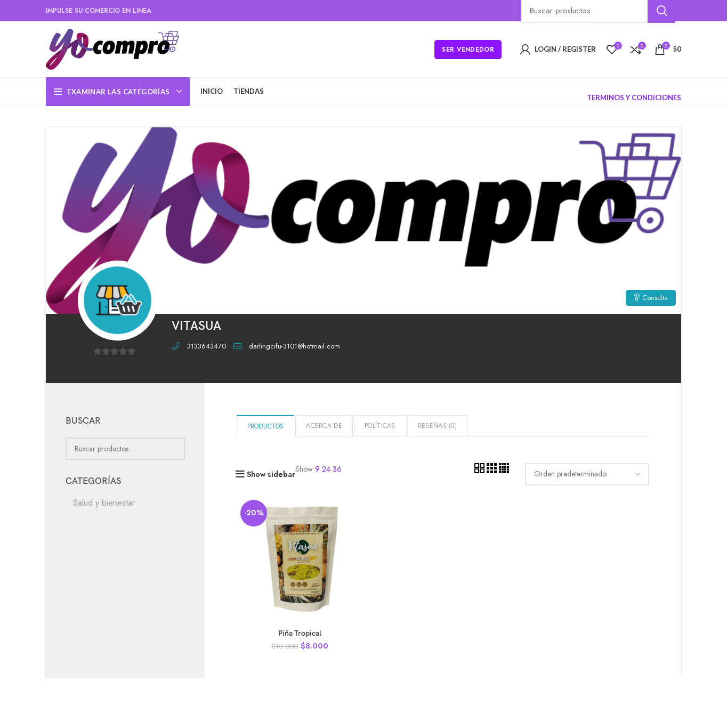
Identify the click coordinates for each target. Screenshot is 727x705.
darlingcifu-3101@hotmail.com (294, 346)
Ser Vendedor (468, 49)
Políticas (380, 426)
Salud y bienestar (104, 503)
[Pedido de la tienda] (587, 474)
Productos (265, 426)
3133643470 (206, 346)
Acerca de (324, 426)
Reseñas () (437, 426)
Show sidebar (271, 474)
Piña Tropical (299, 633)
